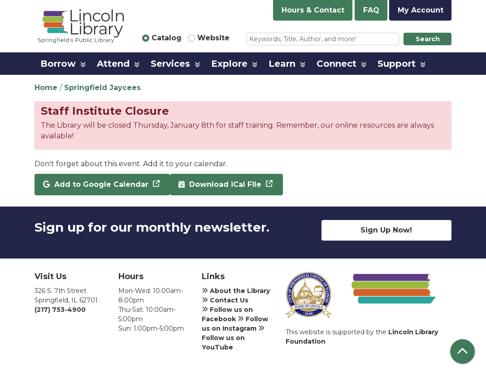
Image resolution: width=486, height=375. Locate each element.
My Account (420, 10)
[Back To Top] (462, 351)
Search (428, 39)
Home (46, 87)
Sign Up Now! (386, 230)
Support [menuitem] (397, 63)
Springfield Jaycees (102, 87)
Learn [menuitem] (282, 63)
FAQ (371, 10)
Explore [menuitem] (229, 63)
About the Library (236, 291)
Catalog (167, 38)
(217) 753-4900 (60, 310)
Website (213, 38)
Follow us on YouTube (233, 338)
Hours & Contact (313, 10)
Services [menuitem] (170, 63)
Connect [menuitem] (336, 63)
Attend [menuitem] (113, 63)
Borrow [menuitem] (58, 63)
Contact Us (225, 300)
